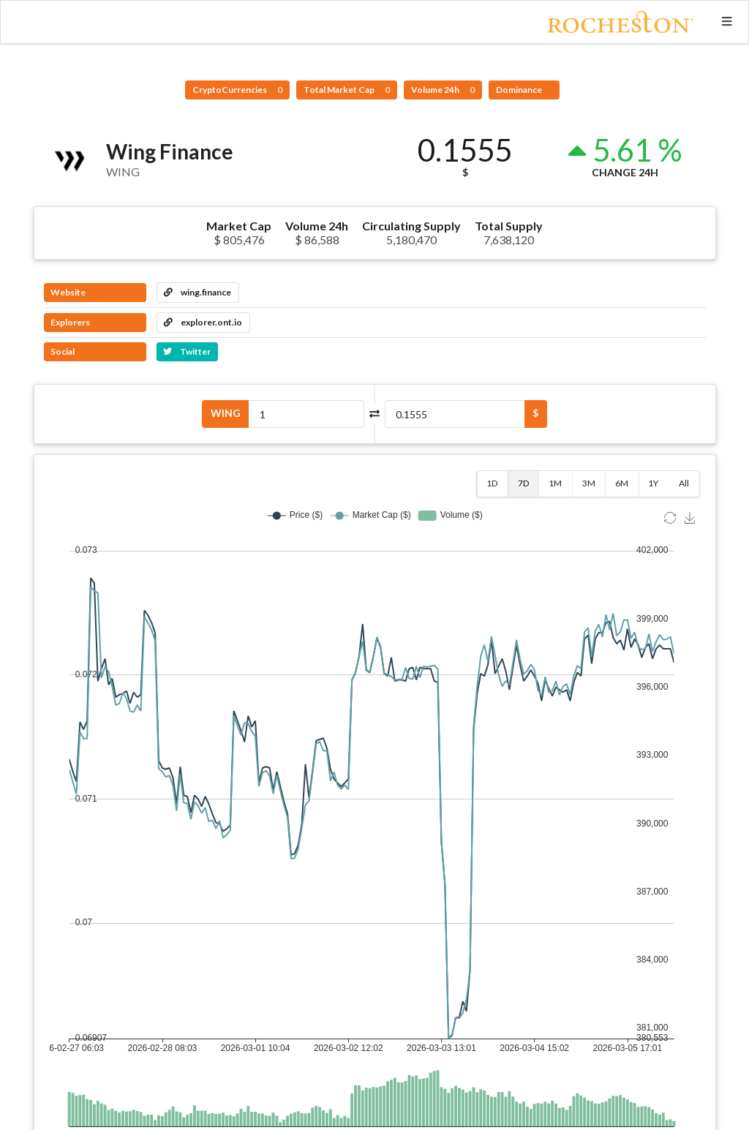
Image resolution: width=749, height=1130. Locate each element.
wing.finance (197, 292)
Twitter (187, 351)
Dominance (519, 89)
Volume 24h (443, 89)
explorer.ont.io (203, 322)
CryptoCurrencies (237, 89)
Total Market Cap (347, 89)
